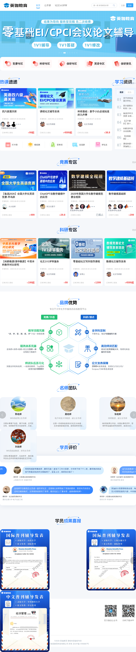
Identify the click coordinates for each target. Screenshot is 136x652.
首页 (38, 5)
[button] (59, 52)
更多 (134, 162)
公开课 (47, 5)
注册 (123, 5)
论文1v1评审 (61, 5)
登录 (130, 5)
